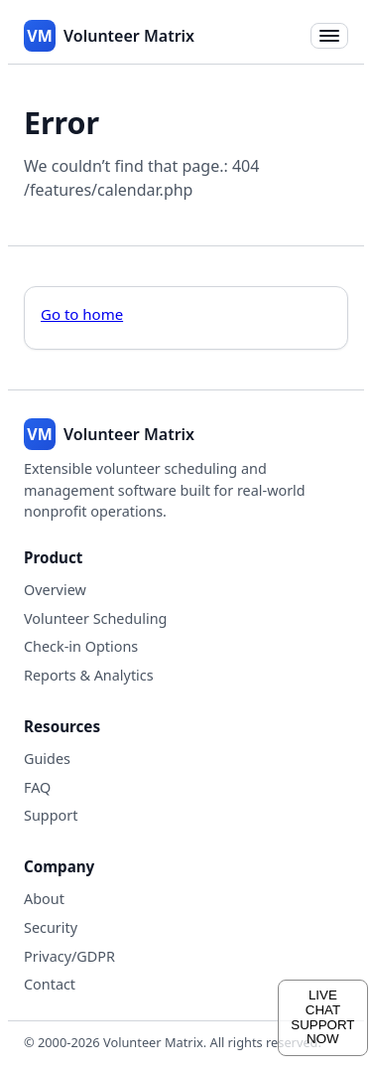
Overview (55, 589)
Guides (47, 758)
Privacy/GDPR (69, 956)
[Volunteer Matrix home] (109, 36)
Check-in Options (81, 646)
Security (50, 927)
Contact (49, 984)
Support (50, 815)
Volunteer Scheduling (95, 618)
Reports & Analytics (89, 675)
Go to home (82, 314)
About (44, 898)
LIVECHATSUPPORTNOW (322, 1017)
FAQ (37, 787)
